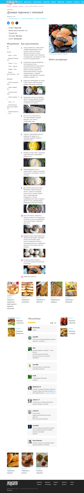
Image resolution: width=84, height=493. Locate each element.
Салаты (69, 2)
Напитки (61, 2)
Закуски (46, 2)
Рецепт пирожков (41, 18)
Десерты (27, 2)
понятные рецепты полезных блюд (12, 483)
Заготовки (37, 2)
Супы (71, 484)
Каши (53, 2)
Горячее (19, 2)
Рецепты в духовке (27, 18)
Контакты (9, 490)
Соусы (76, 2)
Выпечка (10, 2)
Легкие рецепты (14, 18)
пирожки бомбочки (50, 393)
